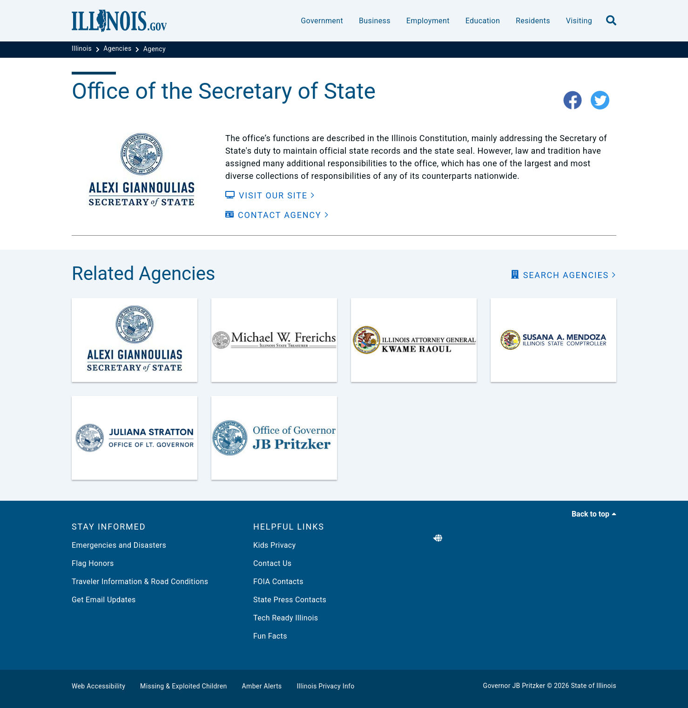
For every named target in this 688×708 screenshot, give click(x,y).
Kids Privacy (274, 545)
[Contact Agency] (277, 215)
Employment (428, 20)
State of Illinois (593, 685)
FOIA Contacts (278, 581)
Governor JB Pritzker (514, 685)
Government (322, 20)
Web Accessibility (98, 686)
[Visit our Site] (270, 195)
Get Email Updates (104, 599)
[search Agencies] (563, 275)
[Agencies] (118, 49)
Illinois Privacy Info (325, 686)
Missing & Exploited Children (183, 686)
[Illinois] (83, 49)
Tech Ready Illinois (285, 617)
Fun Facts (270, 636)
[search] (611, 21)
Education (482, 20)
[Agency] (154, 49)
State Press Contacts (289, 599)
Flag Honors (93, 563)
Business (375, 20)
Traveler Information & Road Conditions (140, 581)
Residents (533, 20)
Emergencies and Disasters (119, 545)
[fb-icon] (576, 101)
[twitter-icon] (603, 101)
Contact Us (272, 563)
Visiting (579, 20)
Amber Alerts (262, 686)
